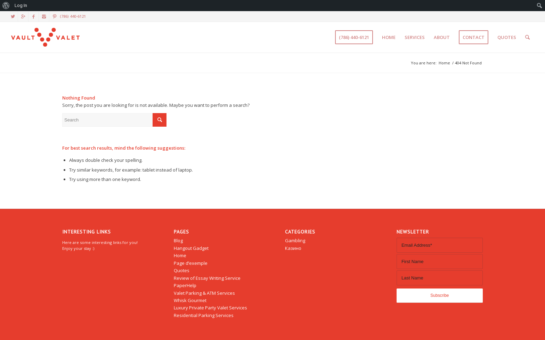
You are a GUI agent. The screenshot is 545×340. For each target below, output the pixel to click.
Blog (178, 240)
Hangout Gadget (191, 248)
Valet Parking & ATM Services (204, 293)
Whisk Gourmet (190, 300)
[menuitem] (6, 5)
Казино (293, 248)
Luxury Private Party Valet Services (210, 308)
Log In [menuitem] (21, 5)
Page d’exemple (191, 263)
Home (444, 62)
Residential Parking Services (204, 315)
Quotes (181, 270)
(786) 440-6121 (73, 16)
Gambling (295, 240)
